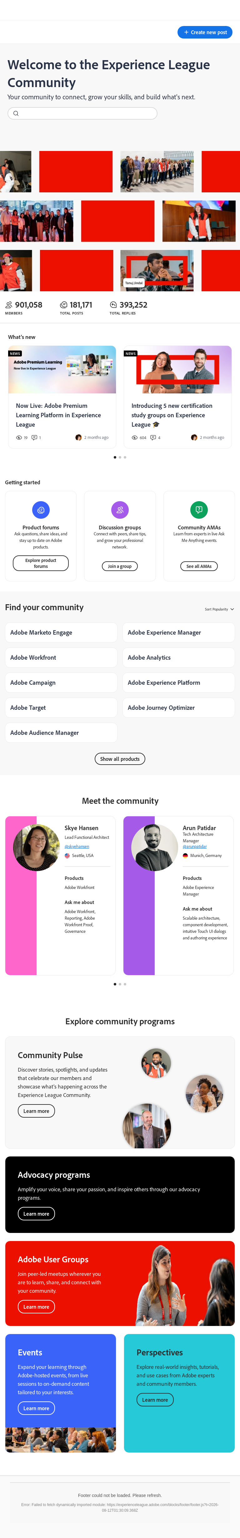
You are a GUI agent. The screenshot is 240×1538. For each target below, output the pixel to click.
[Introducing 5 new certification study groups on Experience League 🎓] (178, 397)
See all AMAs (199, 566)
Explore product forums (40, 563)
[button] (205, 32)
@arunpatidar (195, 846)
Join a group (120, 566)
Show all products (120, 759)
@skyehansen (77, 846)
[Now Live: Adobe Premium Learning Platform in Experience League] (62, 397)
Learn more (36, 1111)
